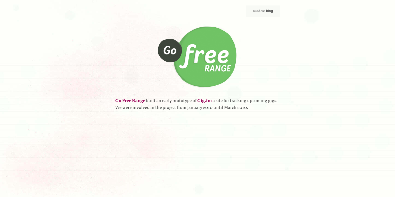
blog (269, 11)
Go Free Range (198, 57)
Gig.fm (204, 100)
